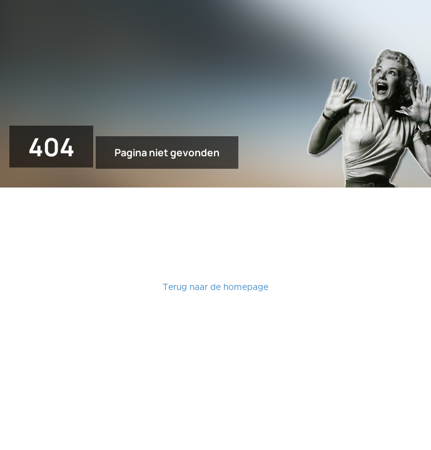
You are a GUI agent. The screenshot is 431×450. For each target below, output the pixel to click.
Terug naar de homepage (215, 287)
